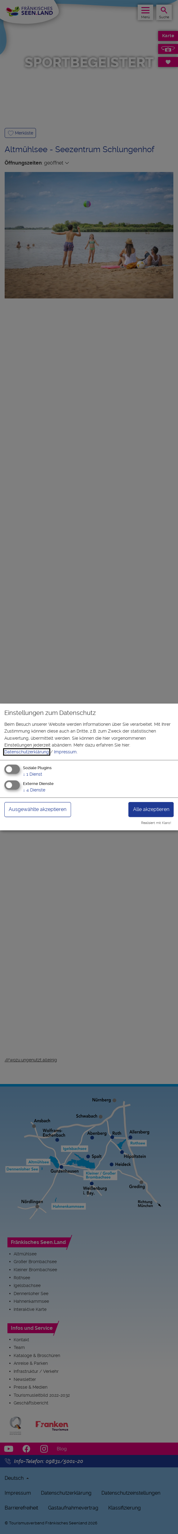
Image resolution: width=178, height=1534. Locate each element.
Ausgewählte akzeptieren (37, 809)
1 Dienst (32, 774)
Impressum (65, 752)
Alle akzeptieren (151, 809)
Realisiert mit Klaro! (156, 823)
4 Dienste (34, 789)
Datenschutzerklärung (26, 752)
